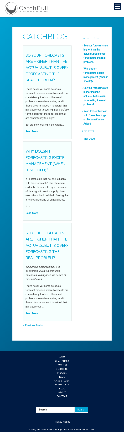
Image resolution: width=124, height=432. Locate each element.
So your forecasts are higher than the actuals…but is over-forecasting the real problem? (47, 68)
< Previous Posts (33, 325)
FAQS (62, 377)
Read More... (32, 131)
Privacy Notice (62, 421)
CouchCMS (89, 429)
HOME (62, 357)
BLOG (62, 388)
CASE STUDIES (62, 380)
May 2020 (89, 138)
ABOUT (62, 392)
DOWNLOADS (62, 384)
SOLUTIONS (62, 369)
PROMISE (62, 373)
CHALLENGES (62, 361)
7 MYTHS (62, 365)
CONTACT (62, 396)
